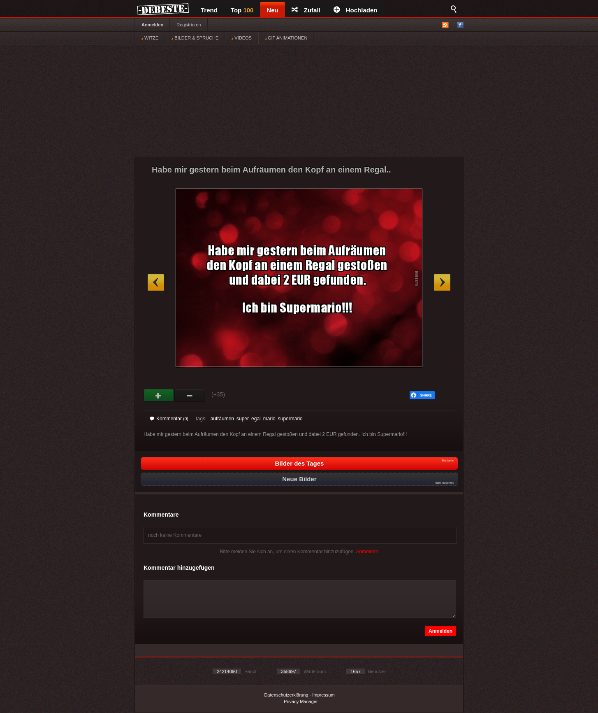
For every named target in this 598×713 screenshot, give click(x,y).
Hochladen (356, 10)
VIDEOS (242, 37)
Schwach (189, 395)
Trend (209, 10)
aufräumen (222, 419)
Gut (159, 395)
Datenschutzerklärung (286, 694)
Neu (272, 10)
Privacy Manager (301, 701)
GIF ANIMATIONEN (286, 37)
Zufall (306, 10)
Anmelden (152, 24)
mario (269, 419)
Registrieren (188, 24)
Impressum (323, 694)
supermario (290, 419)
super (242, 419)
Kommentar (169, 419)
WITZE (149, 37)
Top (242, 10)
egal (256, 419)
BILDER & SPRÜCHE (195, 37)
